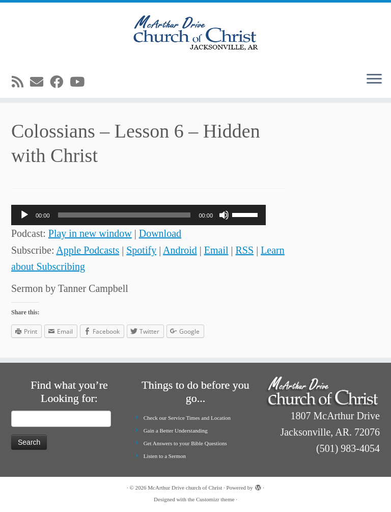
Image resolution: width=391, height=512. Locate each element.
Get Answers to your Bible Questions (185, 443)
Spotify (141, 250)
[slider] (124, 215)
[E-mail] (40, 82)
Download (160, 233)
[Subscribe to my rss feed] (21, 82)
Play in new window (90, 233)
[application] (138, 215)
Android (180, 250)
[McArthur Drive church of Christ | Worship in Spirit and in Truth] (195, 33)
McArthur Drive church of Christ (185, 487)
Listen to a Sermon (165, 456)
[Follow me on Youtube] (80, 82)
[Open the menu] (374, 79)
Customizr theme (215, 499)
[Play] (24, 215)
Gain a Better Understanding (176, 430)
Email (216, 250)
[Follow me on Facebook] (60, 82)
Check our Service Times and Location (187, 418)
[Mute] (224, 215)
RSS (245, 250)
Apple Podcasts (87, 250)
